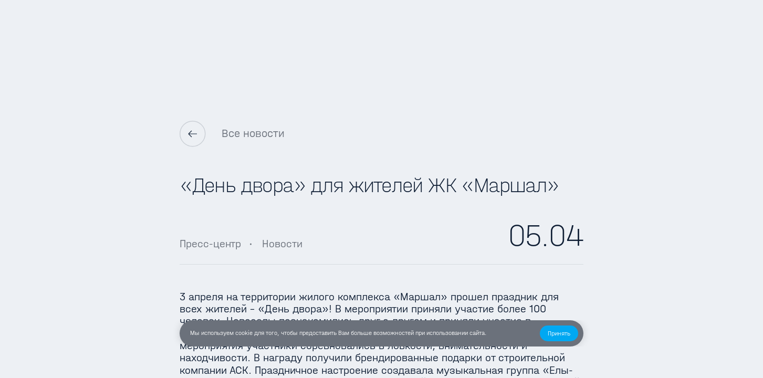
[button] (559, 333)
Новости (282, 243)
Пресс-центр (210, 243)
